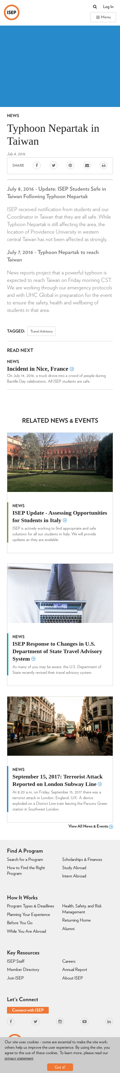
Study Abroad (74, 867)
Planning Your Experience (28, 914)
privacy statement (19, 1058)
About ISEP (72, 978)
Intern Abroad (74, 875)
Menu (103, 16)
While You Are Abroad (26, 931)
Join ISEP (15, 978)
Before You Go (20, 922)
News (13, 115)
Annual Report (74, 969)
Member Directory (23, 969)
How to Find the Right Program (26, 870)
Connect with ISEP (28, 1010)
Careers (68, 961)
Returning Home (76, 920)
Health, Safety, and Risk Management (82, 908)
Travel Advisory (41, 331)
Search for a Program (25, 859)
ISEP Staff (15, 961)
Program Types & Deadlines (30, 905)
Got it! (60, 1067)
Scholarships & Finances (82, 859)
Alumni (68, 928)
